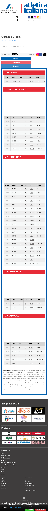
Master (3, 467)
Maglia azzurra (5, 458)
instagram (35, 17)
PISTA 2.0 (3, 460)
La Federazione (5, 455)
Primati (16, 62)
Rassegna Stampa (30, 490)
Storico (16, 66)
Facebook (3, 483)
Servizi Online (29, 483)
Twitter (3, 485)
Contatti (27, 481)
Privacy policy (17, 507)
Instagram (4, 488)
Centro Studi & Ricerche (8, 465)
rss (38, 17)
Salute (3, 469)
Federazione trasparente (8, 462)
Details (10, 507)
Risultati (16, 58)
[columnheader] (7, 77)
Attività (3, 474)
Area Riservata (29, 485)
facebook (29, 17)
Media (2, 472)
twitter (32, 17)
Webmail (27, 488)
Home (2, 453)
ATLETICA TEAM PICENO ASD (10, 40)
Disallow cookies (40, 509)
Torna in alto (24, 500)
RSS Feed (3, 481)
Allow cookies (29, 509)
